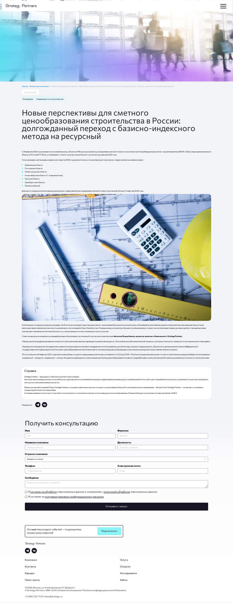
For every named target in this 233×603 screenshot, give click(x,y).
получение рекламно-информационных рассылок (74, 497)
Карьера (29, 573)
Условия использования (69, 591)
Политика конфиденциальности (98, 591)
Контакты (30, 567)
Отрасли (125, 567)
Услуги (124, 560)
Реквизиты (121, 591)
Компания (31, 560)
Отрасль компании (36, 454)
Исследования (128, 573)
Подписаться (109, 531)
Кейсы (123, 580)
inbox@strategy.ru (53, 597)
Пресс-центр (32, 580)
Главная (25, 86)
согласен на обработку (43, 492)
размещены (30, 159)
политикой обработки (117, 492)
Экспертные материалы (39, 86)
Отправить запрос (116, 506)
